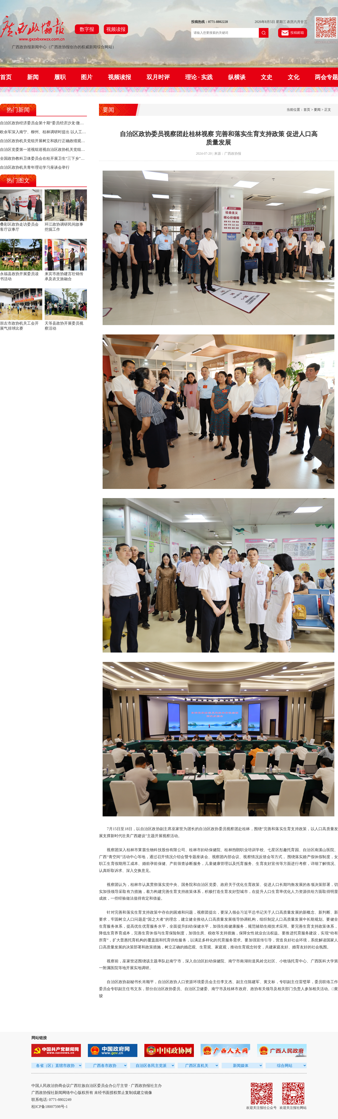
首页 (6, 77)
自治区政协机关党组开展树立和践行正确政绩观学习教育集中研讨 (56, 141)
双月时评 (158, 77)
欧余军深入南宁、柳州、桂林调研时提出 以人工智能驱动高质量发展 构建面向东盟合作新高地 (80, 132)
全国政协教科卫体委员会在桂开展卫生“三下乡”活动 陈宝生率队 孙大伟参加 (64, 158)
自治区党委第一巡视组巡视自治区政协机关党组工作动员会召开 (54, 149)
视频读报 (116, 29)
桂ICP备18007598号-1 (49, 1107)
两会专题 (326, 77)
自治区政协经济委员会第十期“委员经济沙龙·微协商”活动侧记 (52, 123)
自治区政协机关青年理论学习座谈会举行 (35, 167)
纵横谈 (237, 77)
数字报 (87, 29)
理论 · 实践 (199, 77)
